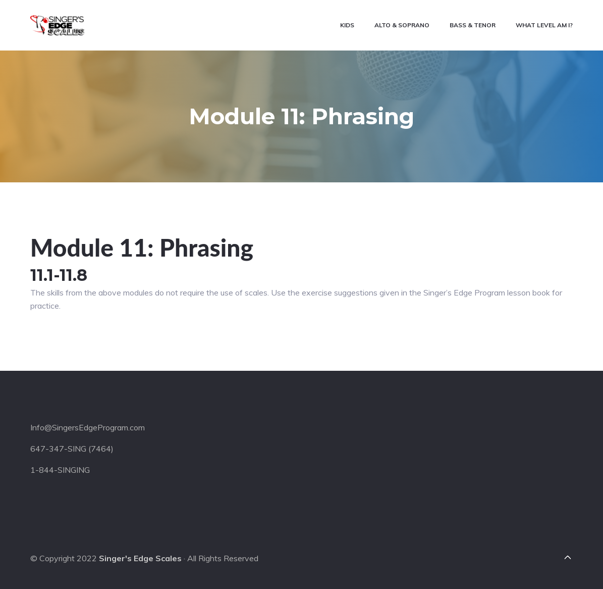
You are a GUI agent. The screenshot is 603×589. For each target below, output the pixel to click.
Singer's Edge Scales (140, 558)
